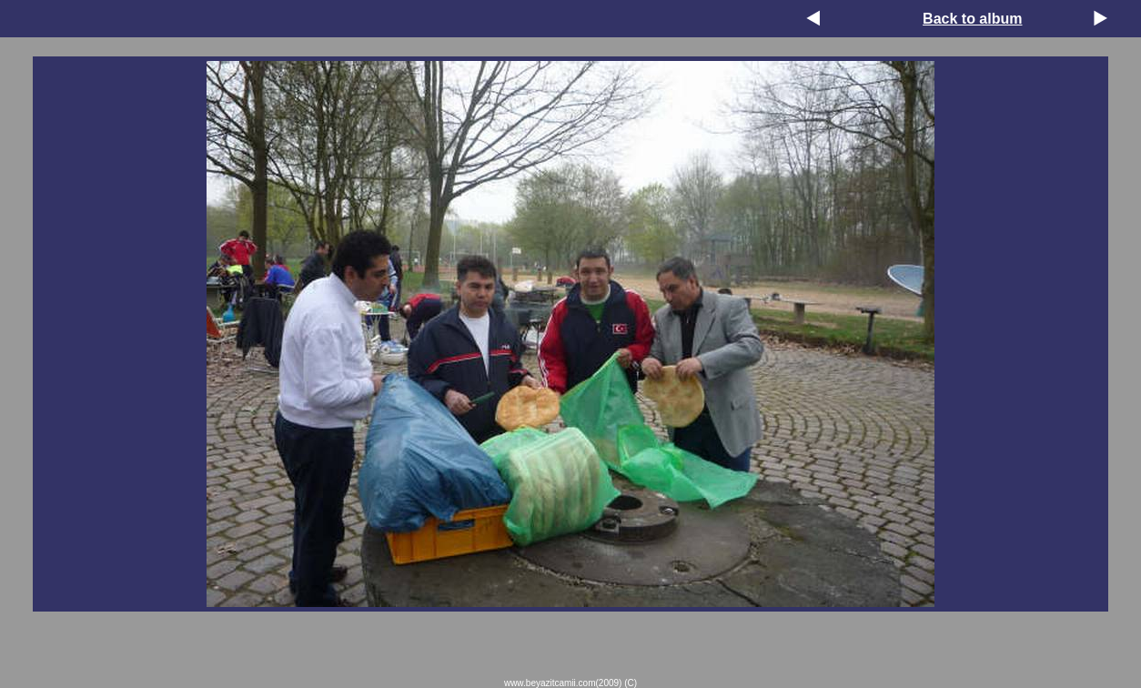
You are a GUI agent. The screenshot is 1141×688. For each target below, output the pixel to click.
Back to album (972, 18)
